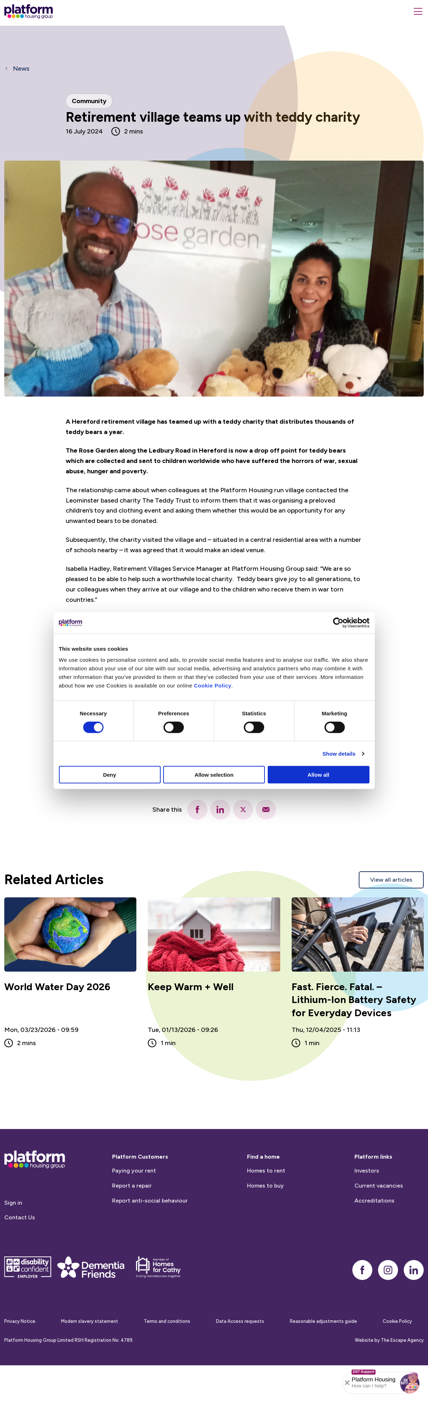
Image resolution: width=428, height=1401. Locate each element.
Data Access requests (240, 1346)
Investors (366, 1195)
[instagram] (388, 1295)
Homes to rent (266, 1195)
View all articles (391, 879)
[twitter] (243, 810)
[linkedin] (220, 810)
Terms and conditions (167, 1346)
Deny (109, 775)
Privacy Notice (19, 1346)
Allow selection (214, 775)
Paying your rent (134, 1195)
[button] (410, 1383)
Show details (339, 753)
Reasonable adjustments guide (323, 1346)
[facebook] (197, 810)
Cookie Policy (212, 685)
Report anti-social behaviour (150, 1224)
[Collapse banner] (347, 1382)
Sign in (13, 1227)
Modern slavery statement (89, 1346)
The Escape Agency (402, 1364)
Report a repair (132, 1210)
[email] (266, 810)
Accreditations (374, 1224)
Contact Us (19, 1242)
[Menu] (418, 11)
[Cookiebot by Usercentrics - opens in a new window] (338, 622)
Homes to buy (265, 1210)
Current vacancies (378, 1210)
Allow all (318, 775)
